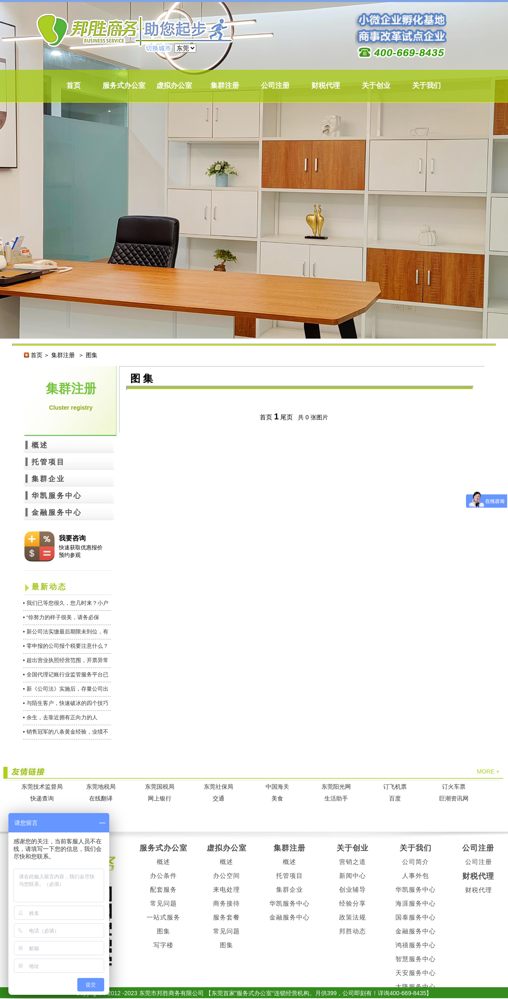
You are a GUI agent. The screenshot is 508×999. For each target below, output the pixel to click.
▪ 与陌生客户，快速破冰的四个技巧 (65, 703)
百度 (395, 798)
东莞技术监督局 (42, 787)
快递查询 (42, 798)
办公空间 (226, 875)
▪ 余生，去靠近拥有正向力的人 (60, 717)
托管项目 (48, 462)
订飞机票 (395, 787)
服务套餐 (226, 917)
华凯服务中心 (57, 496)
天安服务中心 (415, 972)
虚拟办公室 (174, 86)
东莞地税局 (101, 787)
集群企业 (48, 479)
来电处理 (226, 889)
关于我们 (426, 86)
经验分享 (352, 903)
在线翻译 (101, 798)
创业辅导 (352, 889)
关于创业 (376, 86)
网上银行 (159, 798)
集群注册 (225, 86)
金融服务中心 (57, 513)
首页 (73, 86)
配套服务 (163, 889)
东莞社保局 (218, 787)
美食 (277, 798)
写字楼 (163, 945)
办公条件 (163, 875)
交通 (218, 798)
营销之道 (352, 861)
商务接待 (226, 903)
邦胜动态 (352, 931)
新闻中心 (352, 875)
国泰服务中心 (415, 917)
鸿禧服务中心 (415, 945)
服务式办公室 (124, 86)
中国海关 (277, 787)
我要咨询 (72, 538)
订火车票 (454, 787)
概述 (40, 445)
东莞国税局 (159, 787)
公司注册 (275, 86)
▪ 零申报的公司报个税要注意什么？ (65, 646)
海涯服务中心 (415, 903)
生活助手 (336, 798)
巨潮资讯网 (454, 798)
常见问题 (163, 903)
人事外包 (415, 875)
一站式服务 (163, 917)
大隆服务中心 (415, 986)
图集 (163, 931)
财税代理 (325, 86)
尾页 (286, 417)
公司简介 (415, 861)
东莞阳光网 (336, 787)
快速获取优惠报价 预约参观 (81, 551)
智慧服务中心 (415, 958)
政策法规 (352, 917)
